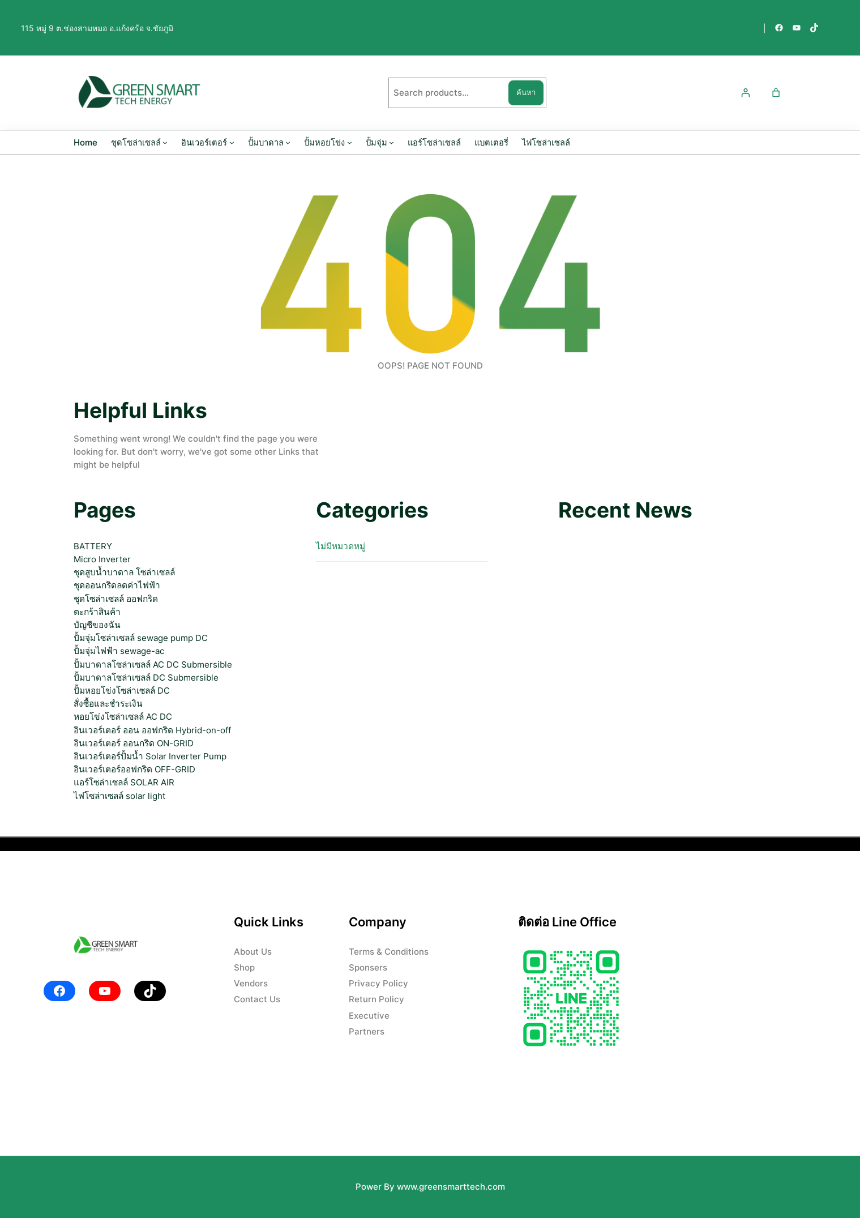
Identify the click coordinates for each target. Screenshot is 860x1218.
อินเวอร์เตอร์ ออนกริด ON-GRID (134, 743)
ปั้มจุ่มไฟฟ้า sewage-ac (119, 651)
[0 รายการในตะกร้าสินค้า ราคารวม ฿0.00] (776, 93)
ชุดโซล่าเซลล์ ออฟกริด (116, 598)
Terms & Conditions (389, 951)
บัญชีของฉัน (97, 624)
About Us (253, 951)
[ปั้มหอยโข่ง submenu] (349, 142)
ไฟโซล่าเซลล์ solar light (119, 795)
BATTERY (93, 546)
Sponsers (368, 967)
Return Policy (376, 999)
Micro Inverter (102, 559)
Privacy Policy (378, 983)
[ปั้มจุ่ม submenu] (391, 142)
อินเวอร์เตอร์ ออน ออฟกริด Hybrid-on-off (152, 730)
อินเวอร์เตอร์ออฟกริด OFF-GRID (134, 769)
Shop (244, 967)
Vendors (251, 983)
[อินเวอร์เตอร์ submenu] (231, 142)
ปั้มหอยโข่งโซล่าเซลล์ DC (122, 690)
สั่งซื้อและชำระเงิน (108, 703)
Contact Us (257, 999)
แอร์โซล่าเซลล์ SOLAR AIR (124, 782)
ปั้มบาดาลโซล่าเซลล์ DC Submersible (146, 677)
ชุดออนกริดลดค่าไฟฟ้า (117, 585)
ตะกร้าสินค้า (97, 611)
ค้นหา (526, 92)
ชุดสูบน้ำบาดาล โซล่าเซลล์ (124, 572)
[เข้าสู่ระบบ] (745, 93)
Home (85, 143)
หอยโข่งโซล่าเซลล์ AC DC (123, 716)
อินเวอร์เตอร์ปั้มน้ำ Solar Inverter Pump (150, 756)
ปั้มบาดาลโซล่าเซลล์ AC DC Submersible (153, 664)
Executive (369, 1015)
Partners (366, 1031)
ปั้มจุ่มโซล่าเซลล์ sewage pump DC (141, 637)
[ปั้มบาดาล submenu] (287, 142)
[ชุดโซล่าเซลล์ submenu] (165, 142)
